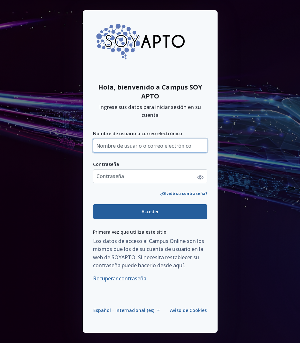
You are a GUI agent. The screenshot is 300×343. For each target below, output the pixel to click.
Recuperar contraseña (119, 278)
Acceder (150, 211)
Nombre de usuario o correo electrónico (137, 133)
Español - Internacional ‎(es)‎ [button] (124, 310)
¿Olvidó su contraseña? (183, 193)
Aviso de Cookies (188, 310)
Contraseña (106, 164)
